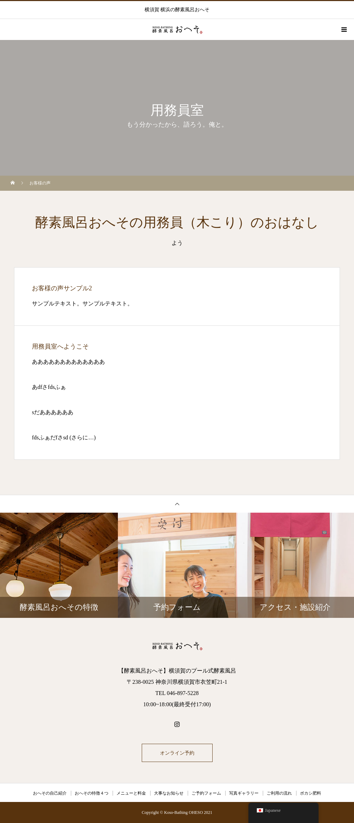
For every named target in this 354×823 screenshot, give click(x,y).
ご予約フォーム (206, 793)
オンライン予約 (177, 753)
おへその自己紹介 (50, 793)
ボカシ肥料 (310, 793)
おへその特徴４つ (91, 793)
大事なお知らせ (168, 793)
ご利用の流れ (279, 793)
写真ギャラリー (244, 793)
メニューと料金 (131, 793)
